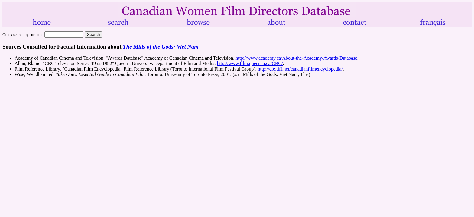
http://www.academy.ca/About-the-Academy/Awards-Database (296, 58)
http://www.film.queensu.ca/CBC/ (250, 63)
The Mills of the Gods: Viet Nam (160, 46)
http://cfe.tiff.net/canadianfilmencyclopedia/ (300, 68)
